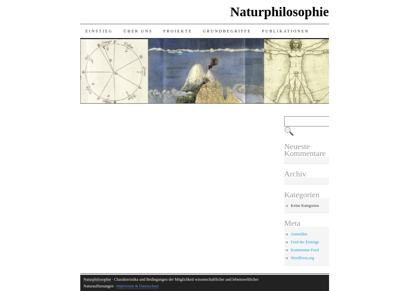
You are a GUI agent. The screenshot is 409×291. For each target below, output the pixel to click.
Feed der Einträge (305, 242)
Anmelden (299, 234)
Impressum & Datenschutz (137, 286)
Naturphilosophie (279, 11)
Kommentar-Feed (305, 250)
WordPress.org (302, 258)
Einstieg (99, 31)
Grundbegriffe (227, 31)
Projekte (177, 31)
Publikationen (285, 31)
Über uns (138, 31)
